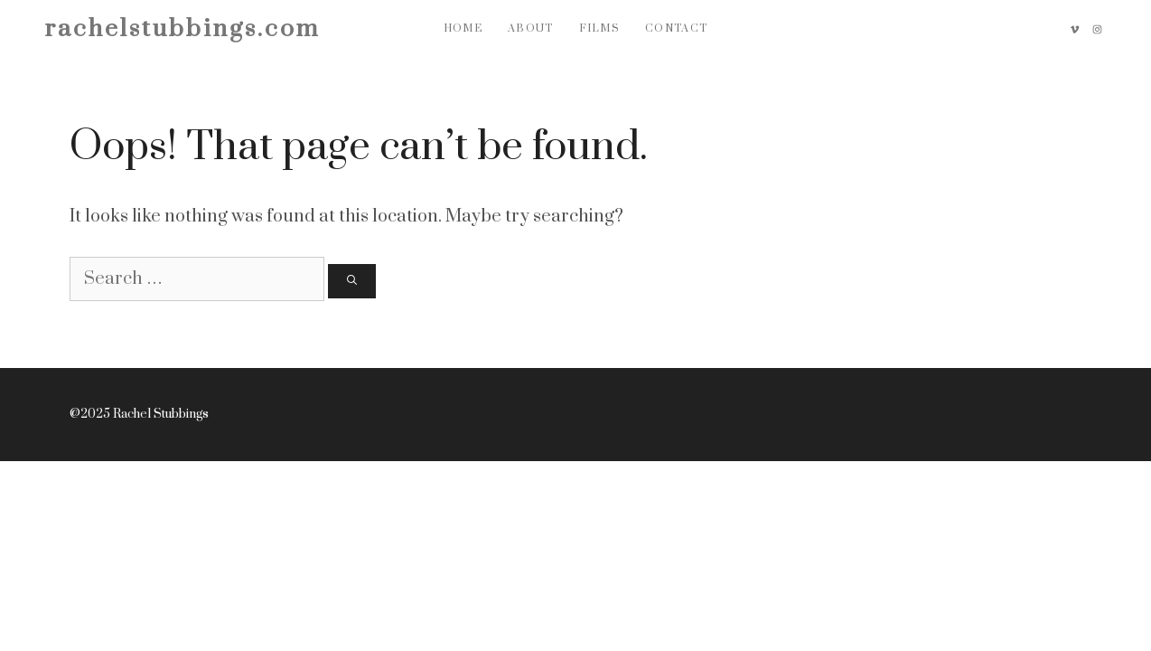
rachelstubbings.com (182, 29)
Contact (676, 28)
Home (463, 28)
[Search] (352, 281)
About (531, 28)
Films (600, 28)
